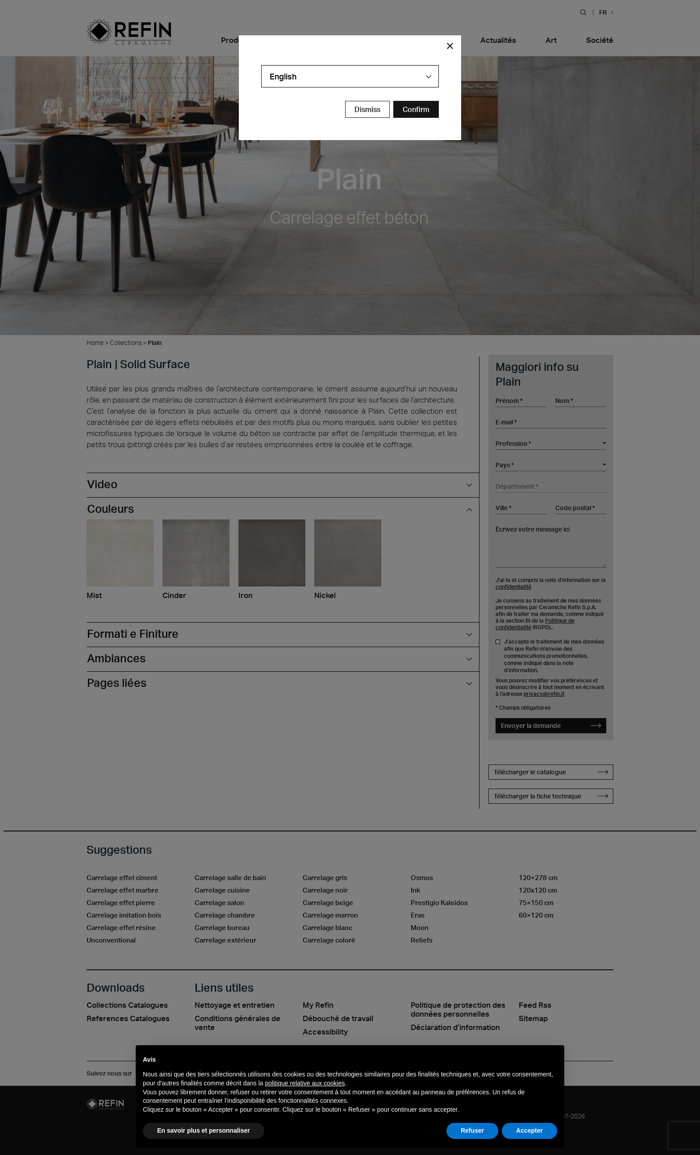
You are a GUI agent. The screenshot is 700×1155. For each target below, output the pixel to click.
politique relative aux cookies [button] (305, 1083)
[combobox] (350, 76)
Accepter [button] (529, 1130)
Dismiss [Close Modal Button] (367, 109)
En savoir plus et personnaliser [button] (203, 1130)
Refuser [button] (472, 1130)
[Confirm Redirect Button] (416, 109)
